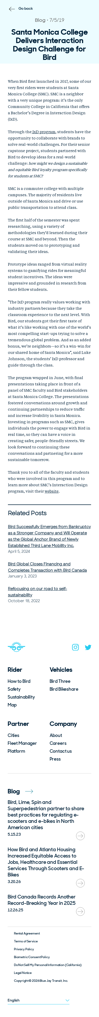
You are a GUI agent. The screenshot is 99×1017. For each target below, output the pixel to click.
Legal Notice (23, 973)
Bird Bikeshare (64, 689)
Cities (13, 735)
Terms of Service (26, 941)
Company (63, 724)
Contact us (61, 751)
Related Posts (27, 513)
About (56, 735)
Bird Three (60, 681)
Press (55, 759)
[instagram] (75, 648)
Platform (16, 751)
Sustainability (21, 697)
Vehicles (61, 669)
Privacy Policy (24, 949)
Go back (25, 8)
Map (12, 705)
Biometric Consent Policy (32, 957)
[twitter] (88, 648)
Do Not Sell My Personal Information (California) (48, 965)
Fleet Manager (22, 743)
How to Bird (19, 681)
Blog (20, 791)
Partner (18, 724)
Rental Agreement (27, 933)
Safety (14, 689)
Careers (58, 743)
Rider (15, 669)
